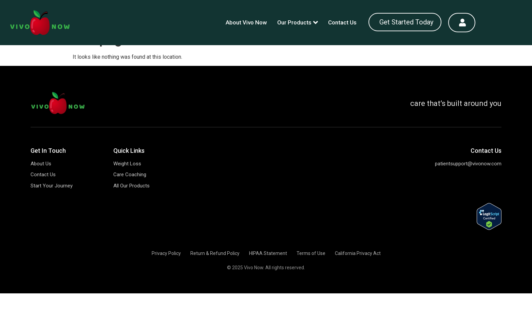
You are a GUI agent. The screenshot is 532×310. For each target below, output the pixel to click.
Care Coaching (129, 191)
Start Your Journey (52, 202)
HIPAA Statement (268, 270)
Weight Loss (127, 180)
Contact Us (342, 22)
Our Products (297, 22)
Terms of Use (311, 270)
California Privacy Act (358, 270)
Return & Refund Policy (215, 270)
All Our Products (131, 202)
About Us (41, 180)
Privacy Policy (166, 270)
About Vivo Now (246, 22)
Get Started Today (406, 22)
